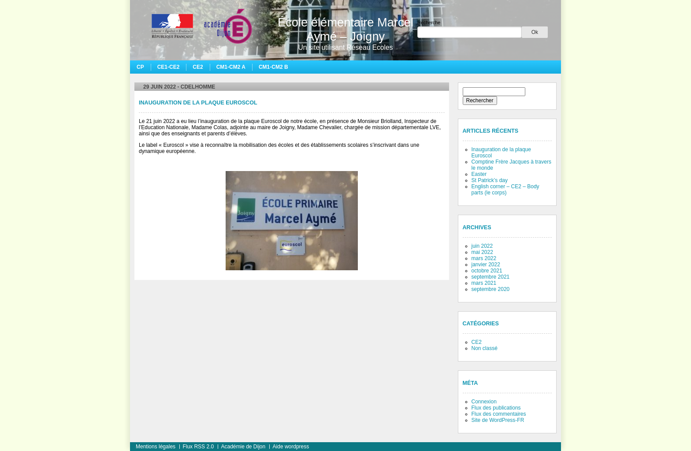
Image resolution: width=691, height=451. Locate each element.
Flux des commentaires (499, 414)
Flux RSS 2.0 (198, 447)
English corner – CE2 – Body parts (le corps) (505, 189)
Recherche (428, 22)
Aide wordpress (291, 447)
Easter (479, 174)
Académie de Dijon (243, 447)
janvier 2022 (486, 264)
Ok (534, 32)
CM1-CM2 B (273, 67)
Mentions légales (155, 447)
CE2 (198, 67)
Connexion (484, 402)
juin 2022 (482, 246)
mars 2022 (484, 258)
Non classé (485, 348)
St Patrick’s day (490, 180)
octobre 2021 (487, 271)
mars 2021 (484, 283)
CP (140, 67)
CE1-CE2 (168, 67)
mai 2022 (482, 252)
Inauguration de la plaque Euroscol (198, 103)
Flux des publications (496, 408)
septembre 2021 (491, 277)
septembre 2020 (491, 289)
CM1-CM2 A (230, 67)
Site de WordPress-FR (498, 420)
